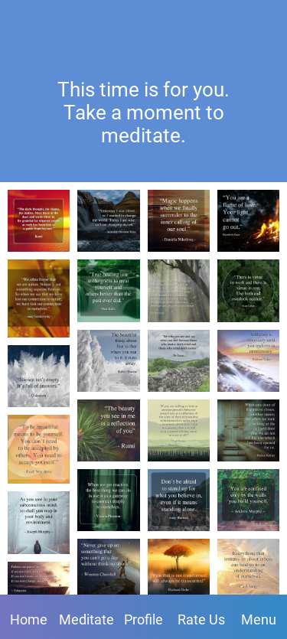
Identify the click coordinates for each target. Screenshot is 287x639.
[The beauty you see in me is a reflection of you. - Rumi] (108, 430)
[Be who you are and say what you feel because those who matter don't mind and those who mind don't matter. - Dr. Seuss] (179, 361)
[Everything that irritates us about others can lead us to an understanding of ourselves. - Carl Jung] (248, 570)
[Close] (21, 21)
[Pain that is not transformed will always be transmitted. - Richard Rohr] (179, 570)
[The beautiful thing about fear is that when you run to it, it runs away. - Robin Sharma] (108, 361)
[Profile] (225, 21)
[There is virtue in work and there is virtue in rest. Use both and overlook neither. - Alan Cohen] (248, 290)
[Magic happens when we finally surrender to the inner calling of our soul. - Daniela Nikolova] (179, 221)
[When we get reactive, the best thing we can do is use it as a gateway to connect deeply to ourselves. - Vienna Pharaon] (108, 500)
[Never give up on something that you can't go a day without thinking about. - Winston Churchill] (108, 570)
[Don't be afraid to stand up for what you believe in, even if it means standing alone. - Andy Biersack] (179, 500)
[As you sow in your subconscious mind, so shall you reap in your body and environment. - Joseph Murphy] (39, 522)
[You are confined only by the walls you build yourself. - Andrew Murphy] (248, 500)
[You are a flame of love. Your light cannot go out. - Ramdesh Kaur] (248, 221)
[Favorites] (265, 21)
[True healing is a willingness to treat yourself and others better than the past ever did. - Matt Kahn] (108, 290)
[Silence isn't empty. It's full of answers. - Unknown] (39, 376)
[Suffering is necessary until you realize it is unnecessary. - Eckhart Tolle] (248, 361)
